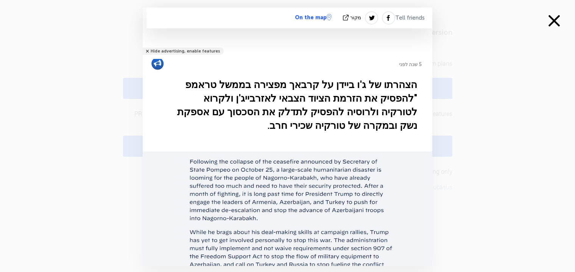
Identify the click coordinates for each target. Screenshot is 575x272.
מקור (352, 17)
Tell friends (410, 17)
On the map (313, 17)
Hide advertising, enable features (185, 51)
